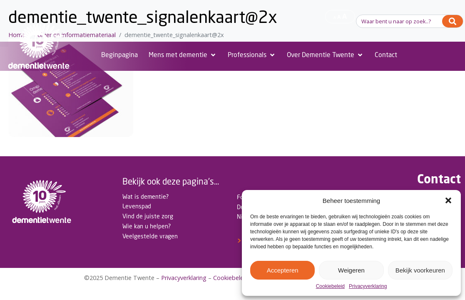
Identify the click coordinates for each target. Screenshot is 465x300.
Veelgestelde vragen (150, 236)
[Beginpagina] (119, 55)
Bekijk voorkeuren (420, 270)
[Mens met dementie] (182, 55)
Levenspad (136, 206)
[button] (448, 200)
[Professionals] (252, 55)
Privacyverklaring (368, 286)
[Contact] (386, 55)
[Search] (452, 21)
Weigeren (351, 270)
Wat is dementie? (145, 196)
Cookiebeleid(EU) (236, 278)
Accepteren (282, 270)
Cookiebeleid (330, 286)
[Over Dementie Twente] (325, 55)
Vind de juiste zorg (147, 216)
